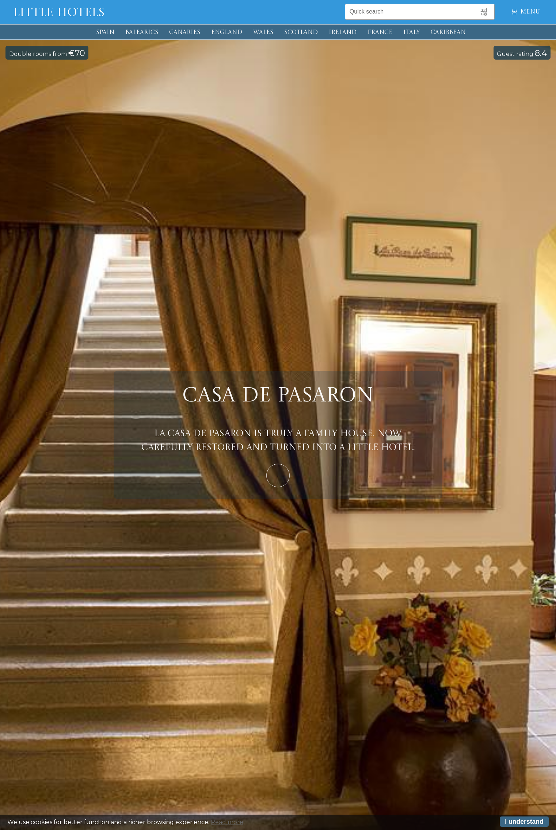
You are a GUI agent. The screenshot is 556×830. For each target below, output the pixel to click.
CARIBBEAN (448, 32)
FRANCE (380, 32)
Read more (227, 822)
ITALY (411, 32)
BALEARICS (141, 32)
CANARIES (184, 32)
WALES (263, 32)
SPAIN (105, 32)
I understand (524, 822)
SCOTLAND (301, 32)
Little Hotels (58, 13)
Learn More (278, 475)
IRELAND (343, 32)
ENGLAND (226, 32)
